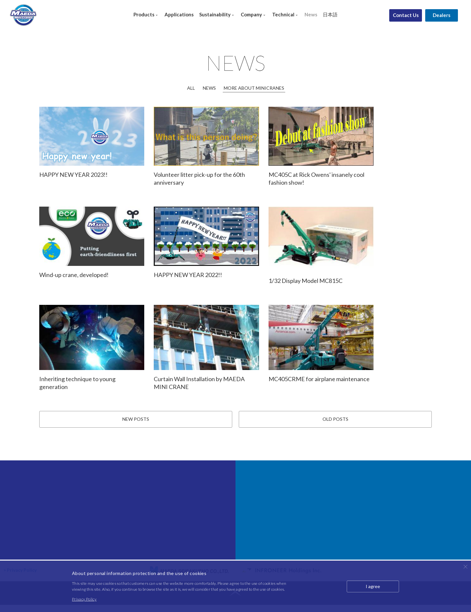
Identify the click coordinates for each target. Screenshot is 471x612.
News (311, 14)
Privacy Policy (84, 599)
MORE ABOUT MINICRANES (254, 88)
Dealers (441, 15)
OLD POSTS (335, 426)
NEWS (209, 88)
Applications (179, 14)
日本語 (330, 14)
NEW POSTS (135, 426)
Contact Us (406, 15)
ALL (191, 88)
